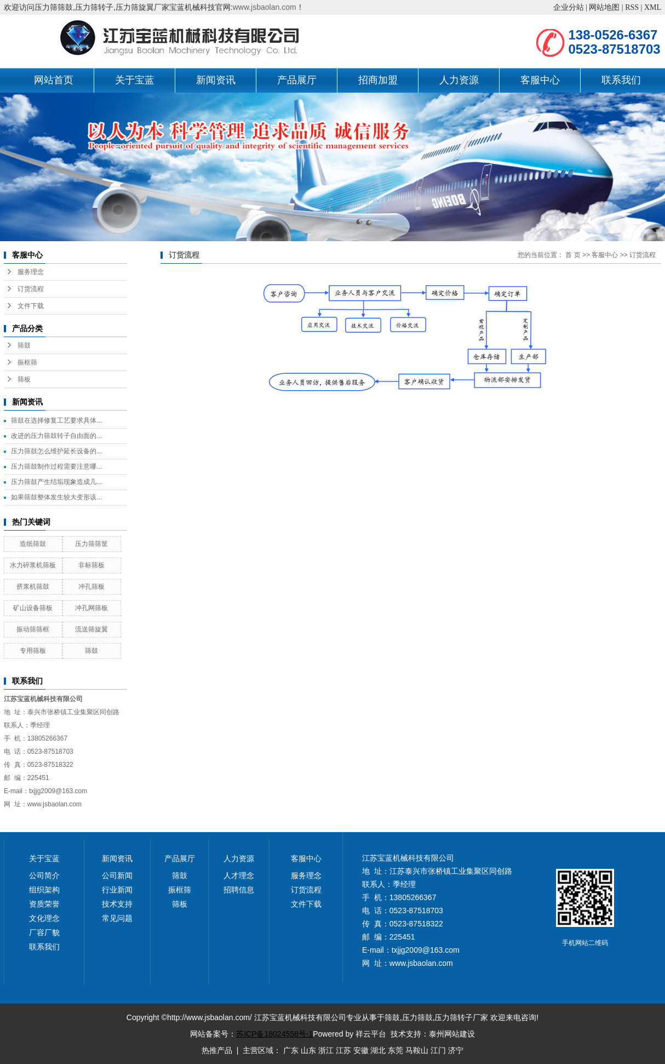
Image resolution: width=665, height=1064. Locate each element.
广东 (291, 1050)
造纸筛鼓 (33, 544)
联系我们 (621, 80)
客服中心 (540, 80)
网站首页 (53, 80)
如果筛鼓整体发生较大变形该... (56, 497)
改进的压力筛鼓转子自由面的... (56, 436)
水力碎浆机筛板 (33, 565)
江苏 (343, 1050)
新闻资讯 (216, 80)
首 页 (572, 255)
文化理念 (44, 918)
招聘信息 (238, 889)
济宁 (455, 1050)
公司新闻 (117, 875)
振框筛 (27, 362)
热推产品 (217, 1050)
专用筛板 (33, 651)
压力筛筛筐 (91, 544)
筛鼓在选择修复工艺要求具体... (56, 420)
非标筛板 (91, 565)
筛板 (24, 379)
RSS (632, 7)
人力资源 (459, 80)
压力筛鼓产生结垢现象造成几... (56, 482)
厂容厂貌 (44, 932)
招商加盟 (378, 80)
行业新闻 (117, 889)
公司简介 (44, 875)
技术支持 (117, 904)
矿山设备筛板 (33, 608)
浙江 (326, 1050)
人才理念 (238, 875)
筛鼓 (24, 345)
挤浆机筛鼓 (32, 586)
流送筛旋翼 (91, 629)
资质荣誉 (44, 904)
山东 (308, 1050)
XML (652, 7)
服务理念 (31, 272)
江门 (438, 1050)
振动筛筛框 (32, 629)
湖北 (378, 1050)
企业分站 (568, 7)
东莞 (395, 1050)
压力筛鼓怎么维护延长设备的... (56, 451)
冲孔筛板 (91, 586)
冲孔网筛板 (91, 608)
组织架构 (44, 889)
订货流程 (31, 289)
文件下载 (31, 306)
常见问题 (117, 918)
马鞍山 (416, 1050)
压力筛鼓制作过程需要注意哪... (56, 466)
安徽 (361, 1050)
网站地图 (604, 7)
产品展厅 (297, 80)
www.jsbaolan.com (264, 7)
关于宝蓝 (134, 80)
